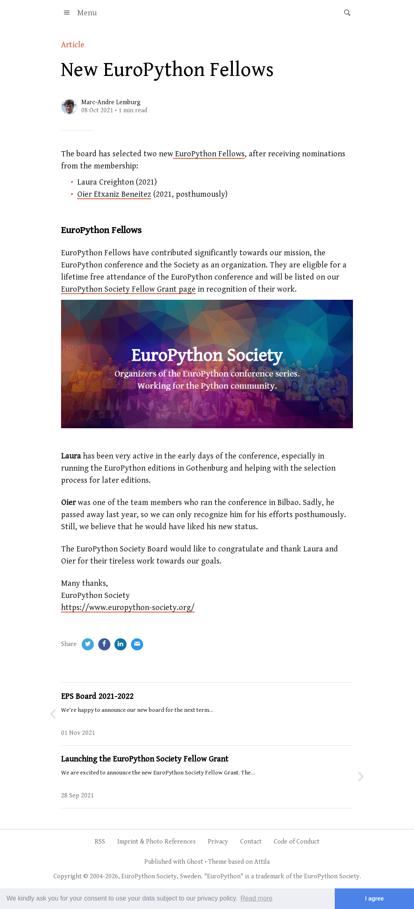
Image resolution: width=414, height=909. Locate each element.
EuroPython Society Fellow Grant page (128, 289)
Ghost (195, 862)
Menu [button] (79, 13)
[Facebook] (104, 644)
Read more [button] (256, 898)
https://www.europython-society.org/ (127, 607)
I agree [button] (374, 898)
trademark (270, 876)
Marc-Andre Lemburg (111, 102)
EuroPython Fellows (209, 154)
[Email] (137, 644)
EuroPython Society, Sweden (161, 876)
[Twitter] (88, 644)
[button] (345, 12)
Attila (262, 862)
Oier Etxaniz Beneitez (114, 194)
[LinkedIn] (120, 644)
